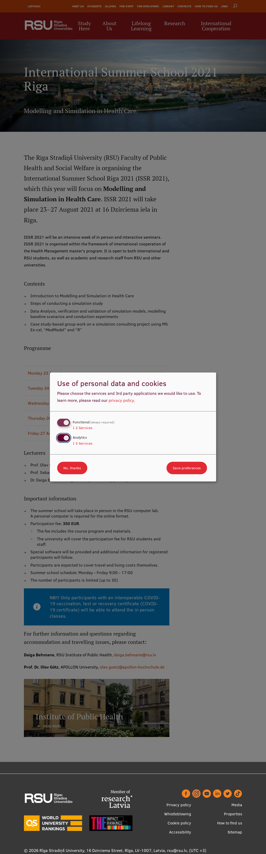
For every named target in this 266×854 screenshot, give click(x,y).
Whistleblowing (177, 814)
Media (236, 805)
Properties (233, 814)
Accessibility (180, 832)
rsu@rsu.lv (177, 850)
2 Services (82, 427)
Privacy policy (179, 805)
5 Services (82, 443)
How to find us (229, 823)
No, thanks (72, 468)
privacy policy (121, 400)
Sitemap (235, 832)
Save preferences (187, 468)
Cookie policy (179, 823)
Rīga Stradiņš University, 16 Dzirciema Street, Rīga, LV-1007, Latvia (102, 850)
